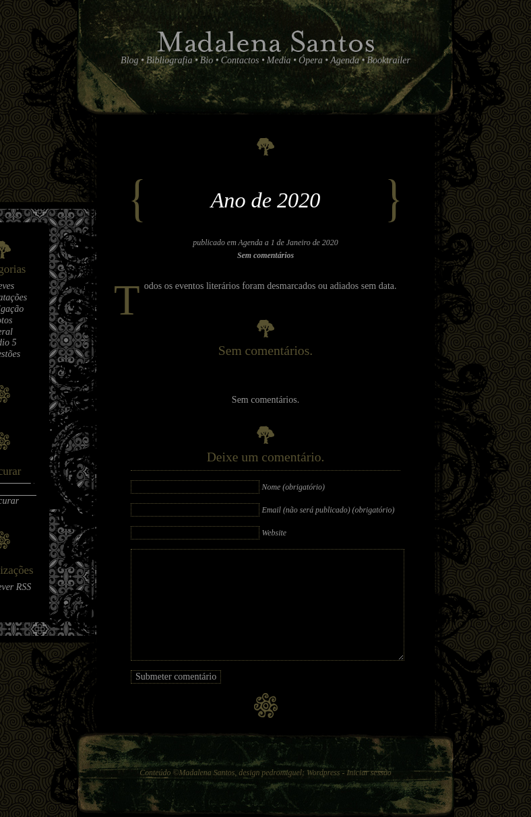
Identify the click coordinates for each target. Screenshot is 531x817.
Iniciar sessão (368, 772)
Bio (206, 60)
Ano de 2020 (266, 200)
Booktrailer (388, 60)
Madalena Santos (207, 772)
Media (279, 60)
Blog (129, 60)
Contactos (240, 60)
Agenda (344, 60)
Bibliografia (169, 60)
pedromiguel (281, 772)
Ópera (311, 60)
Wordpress (323, 772)
